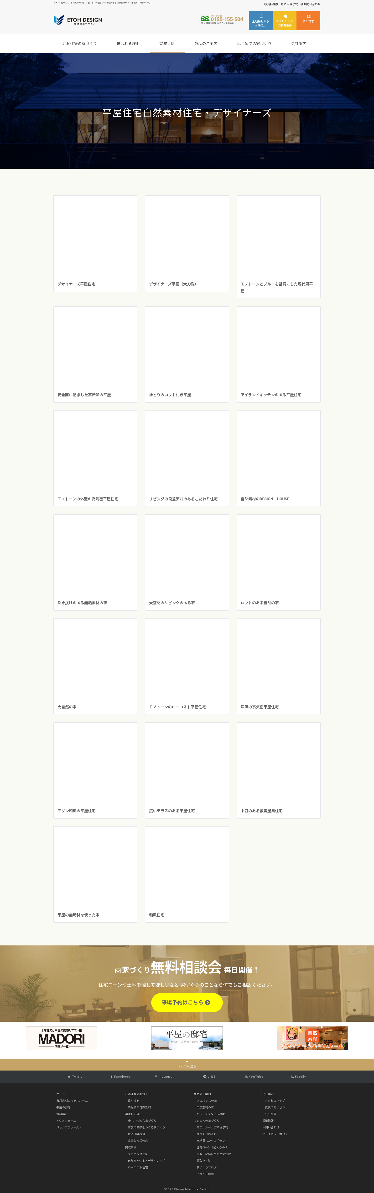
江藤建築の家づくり (80, 43)
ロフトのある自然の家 (260, 603)
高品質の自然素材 (139, 1107)
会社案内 (299, 43)
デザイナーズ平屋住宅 (76, 284)
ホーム (60, 1094)
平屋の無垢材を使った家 (78, 915)
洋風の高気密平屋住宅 (260, 707)
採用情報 (268, 1120)
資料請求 (273, 4)
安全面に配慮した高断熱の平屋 (84, 395)
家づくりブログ (207, 1167)
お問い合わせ (312, 4)
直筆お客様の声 (138, 1140)
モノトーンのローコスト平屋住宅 (177, 707)
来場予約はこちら (185, 1002)
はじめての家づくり (255, 43)
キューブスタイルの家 (211, 1114)
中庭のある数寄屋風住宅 (262, 811)
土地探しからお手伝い (260, 23)
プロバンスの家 (207, 1100)
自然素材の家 (205, 1107)
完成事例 (167, 43)
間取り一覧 (204, 1161)
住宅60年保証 (136, 1134)
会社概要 (270, 1114)
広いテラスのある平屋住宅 (172, 811)
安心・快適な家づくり (142, 1120)
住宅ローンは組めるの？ (212, 1147)
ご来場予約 (291, 4)
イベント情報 (205, 1174)
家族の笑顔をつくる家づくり (146, 1127)
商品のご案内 (206, 43)
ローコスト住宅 (138, 1167)
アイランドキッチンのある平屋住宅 (271, 395)
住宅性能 (133, 1100)
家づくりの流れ (207, 1134)
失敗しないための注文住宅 (214, 1154)
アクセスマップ (275, 1100)
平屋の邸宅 (63, 1107)
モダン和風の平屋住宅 (76, 811)
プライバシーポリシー (276, 1134)
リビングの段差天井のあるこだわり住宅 (185, 499)
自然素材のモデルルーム (72, 1100)
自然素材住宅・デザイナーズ (146, 1161)
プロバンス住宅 (138, 1154)
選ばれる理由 (129, 43)
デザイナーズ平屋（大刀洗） (173, 284)
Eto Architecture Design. (192, 1189)
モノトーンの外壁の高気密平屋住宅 (87, 499)
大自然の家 (67, 707)
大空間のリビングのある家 (172, 603)
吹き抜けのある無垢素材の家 (82, 603)
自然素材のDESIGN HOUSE (265, 499)
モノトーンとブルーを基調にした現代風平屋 (277, 287)
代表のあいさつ (275, 1107)
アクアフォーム (66, 1120)
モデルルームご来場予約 (284, 23)
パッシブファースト (69, 1127)
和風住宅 (156, 915)
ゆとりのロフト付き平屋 (170, 395)
